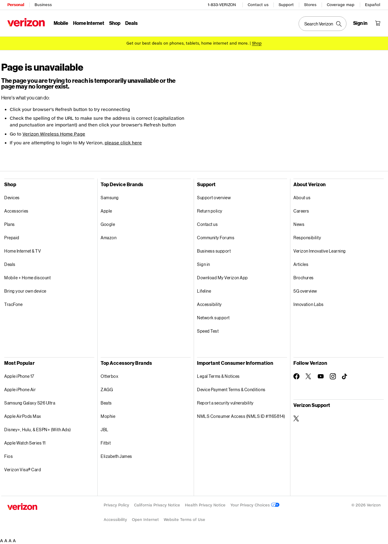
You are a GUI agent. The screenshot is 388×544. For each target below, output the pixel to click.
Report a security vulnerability (225, 402)
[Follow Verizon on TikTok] (345, 377)
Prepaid (11, 237)
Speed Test (208, 331)
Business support (214, 251)
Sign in (203, 264)
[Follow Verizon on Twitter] (309, 376)
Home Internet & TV (22, 251)
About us (301, 197)
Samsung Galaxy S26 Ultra (29, 402)
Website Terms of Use (184, 519)
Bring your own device (25, 291)
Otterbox (109, 376)
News (298, 224)
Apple (106, 210)
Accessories (16, 210)
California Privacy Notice (157, 505)
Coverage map (340, 4)
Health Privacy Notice (205, 505)
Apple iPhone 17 (19, 376)
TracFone (13, 304)
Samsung (110, 197)
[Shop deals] (257, 43)
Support (286, 4)
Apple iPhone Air (20, 389)
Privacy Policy (116, 505)
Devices (12, 197)
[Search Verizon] (322, 23)
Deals (9, 264)
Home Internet (88, 23)
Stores (310, 4)
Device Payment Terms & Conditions (231, 389)
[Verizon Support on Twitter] (296, 418)
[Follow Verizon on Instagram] (333, 376)
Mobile (61, 23)
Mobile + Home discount (27, 277)
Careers (301, 210)
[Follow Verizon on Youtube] (321, 376)
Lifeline (204, 291)
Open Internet (145, 519)
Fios (8, 456)
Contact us (258, 4)
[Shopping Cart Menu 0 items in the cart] (377, 23)
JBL (105, 429)
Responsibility (307, 237)
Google (108, 224)
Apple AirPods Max (22, 416)
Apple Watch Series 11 (25, 442)
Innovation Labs (308, 304)
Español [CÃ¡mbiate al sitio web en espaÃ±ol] (372, 4)
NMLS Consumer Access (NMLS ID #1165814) (241, 416)
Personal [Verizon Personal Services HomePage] (15, 4)
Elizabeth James (116, 456)
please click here (123, 142)
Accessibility (209, 304)
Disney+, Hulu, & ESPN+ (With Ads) (37, 429)
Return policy (209, 210)
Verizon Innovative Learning (319, 251)
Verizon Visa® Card (22, 469)
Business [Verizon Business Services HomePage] (43, 4)
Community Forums (215, 237)
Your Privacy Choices (254, 505)
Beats (106, 402)
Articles (300, 264)
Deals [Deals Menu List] (131, 23)
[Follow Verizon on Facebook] (296, 376)
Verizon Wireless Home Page (53, 133)
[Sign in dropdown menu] (360, 23)
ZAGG (107, 389)
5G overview (305, 291)
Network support (213, 317)
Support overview (214, 197)
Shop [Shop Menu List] (114, 23)
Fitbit (106, 442)
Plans (9, 224)
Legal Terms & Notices (218, 376)
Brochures (303, 277)
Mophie (108, 416)
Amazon (108, 237)
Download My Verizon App (222, 277)
